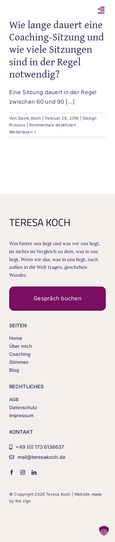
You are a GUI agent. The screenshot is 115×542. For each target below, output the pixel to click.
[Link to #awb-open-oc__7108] (101, 10)
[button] (104, 531)
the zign (23, 500)
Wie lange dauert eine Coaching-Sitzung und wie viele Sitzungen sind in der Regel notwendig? (56, 49)
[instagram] (22, 472)
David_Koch (29, 118)
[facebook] (11, 472)
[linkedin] (34, 472)
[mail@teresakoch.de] (37, 457)
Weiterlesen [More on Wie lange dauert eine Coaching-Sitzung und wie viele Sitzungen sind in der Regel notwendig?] (21, 131)
